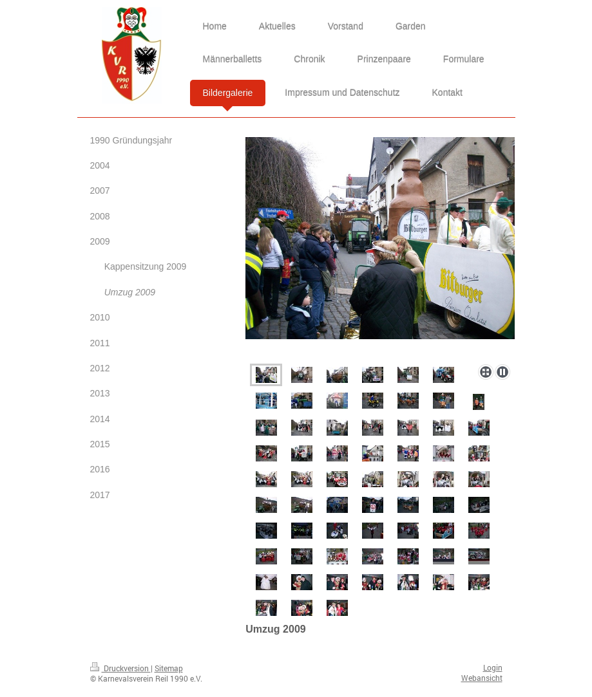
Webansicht (481, 678)
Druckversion (120, 668)
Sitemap (169, 668)
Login (492, 667)
